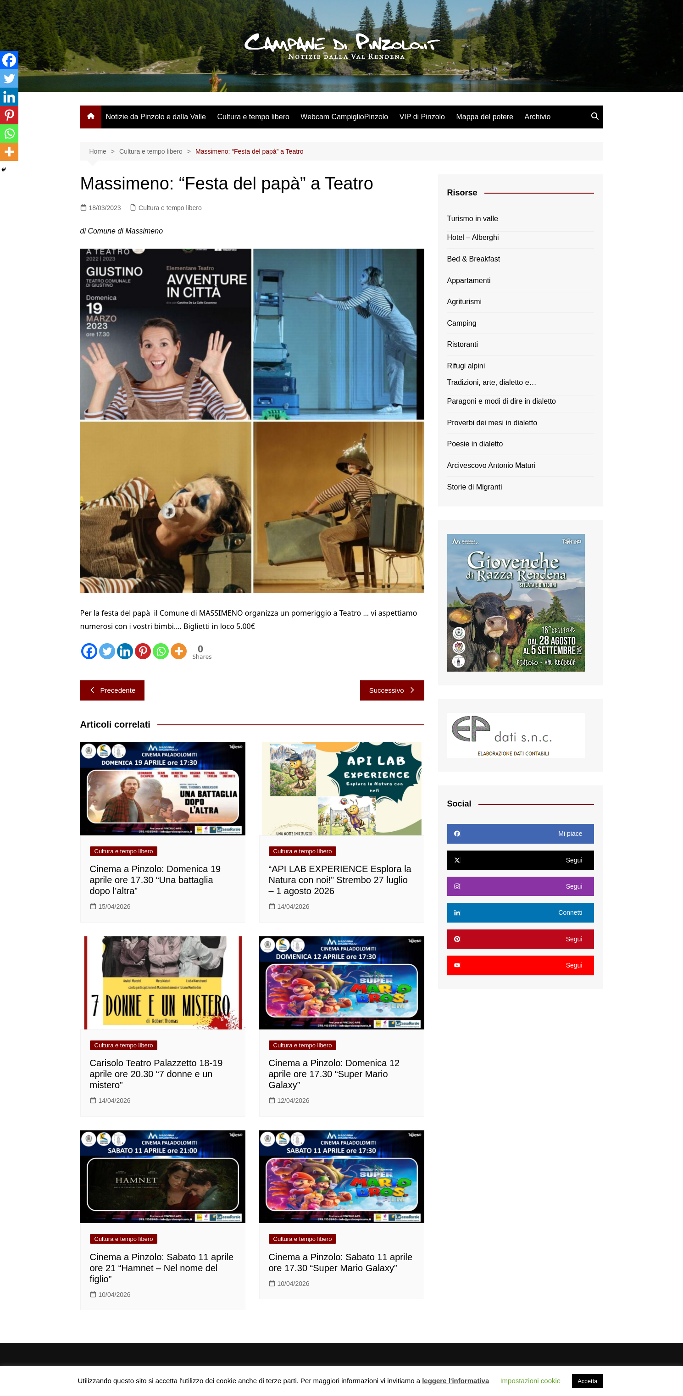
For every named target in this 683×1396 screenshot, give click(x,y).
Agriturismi (464, 302)
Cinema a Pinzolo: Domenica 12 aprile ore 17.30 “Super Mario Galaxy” (334, 1074)
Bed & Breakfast (473, 259)
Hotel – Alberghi (473, 237)
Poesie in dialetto (475, 444)
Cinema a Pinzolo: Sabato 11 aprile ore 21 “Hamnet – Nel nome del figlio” (162, 1268)
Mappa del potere (484, 117)
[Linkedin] (125, 651)
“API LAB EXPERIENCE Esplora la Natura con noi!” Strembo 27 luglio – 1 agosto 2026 (340, 880)
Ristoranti (462, 344)
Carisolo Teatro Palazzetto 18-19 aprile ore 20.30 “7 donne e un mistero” (156, 1074)
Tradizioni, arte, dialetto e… (492, 382)
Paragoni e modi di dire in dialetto (501, 401)
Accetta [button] (587, 1381)
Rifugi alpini (466, 366)
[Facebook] (89, 651)
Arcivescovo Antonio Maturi (491, 465)
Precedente (112, 690)
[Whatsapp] (161, 651)
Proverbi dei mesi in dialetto (492, 423)
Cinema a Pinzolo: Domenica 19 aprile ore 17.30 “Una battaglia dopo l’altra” (155, 880)
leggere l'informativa (455, 1381)
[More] (179, 651)
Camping (462, 323)
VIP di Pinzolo (422, 117)
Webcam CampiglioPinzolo (344, 117)
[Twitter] (107, 651)
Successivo (392, 690)
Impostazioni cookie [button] (530, 1381)
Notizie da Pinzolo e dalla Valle (156, 117)
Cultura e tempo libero (253, 117)
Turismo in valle (472, 218)
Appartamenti (469, 280)
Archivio (537, 117)
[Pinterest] (143, 651)
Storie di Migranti (474, 487)
